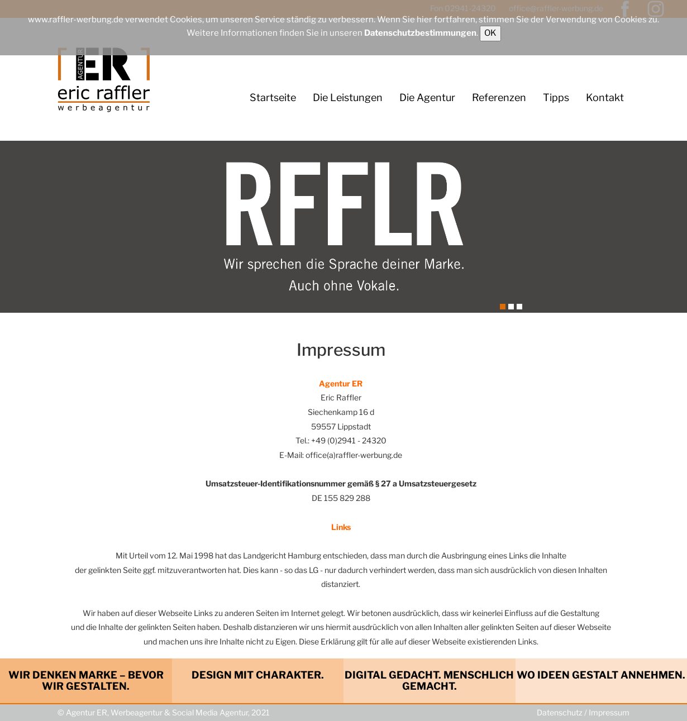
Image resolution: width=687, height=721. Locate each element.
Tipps (556, 97)
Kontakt (605, 97)
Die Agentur (427, 97)
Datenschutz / (563, 712)
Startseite (273, 97)
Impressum (609, 712)
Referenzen (499, 97)
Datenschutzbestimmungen (420, 33)
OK (490, 33)
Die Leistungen (348, 97)
